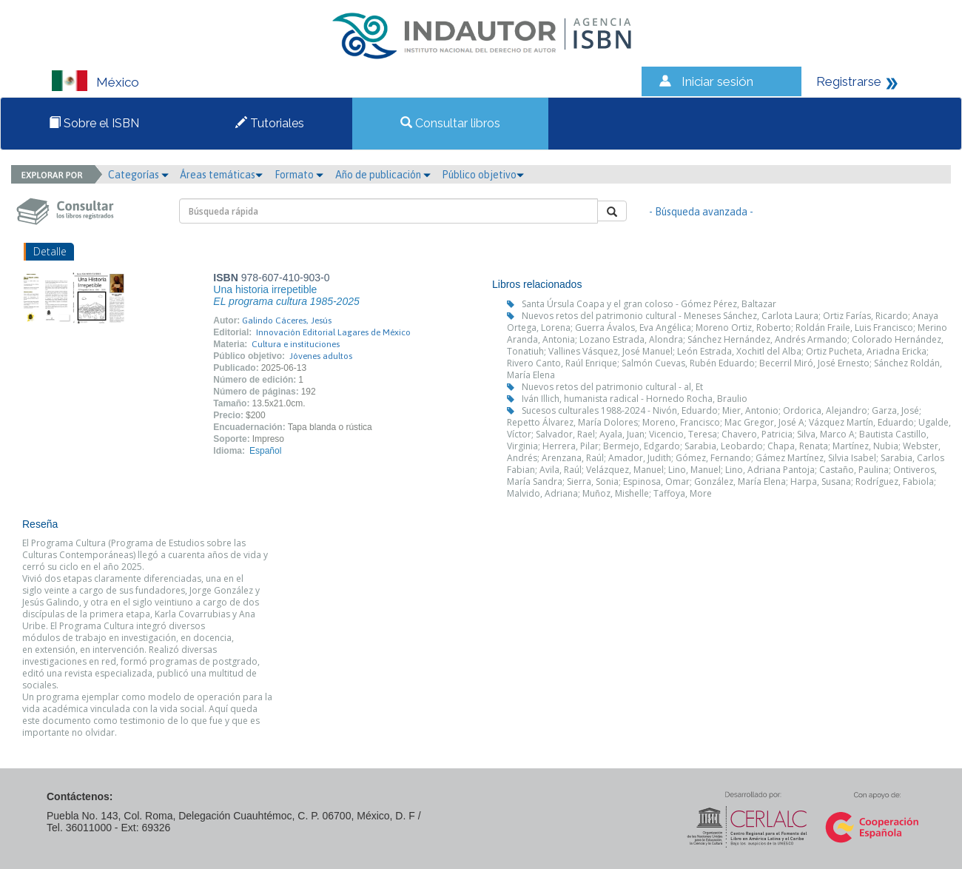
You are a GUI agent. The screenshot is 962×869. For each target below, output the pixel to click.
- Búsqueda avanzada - (701, 212)
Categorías (138, 175)
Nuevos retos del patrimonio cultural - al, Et (612, 386)
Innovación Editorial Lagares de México (333, 332)
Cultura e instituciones (296, 344)
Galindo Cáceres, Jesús (287, 320)
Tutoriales (269, 123)
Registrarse (848, 81)
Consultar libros (450, 123)
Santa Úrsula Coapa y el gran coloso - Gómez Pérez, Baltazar (649, 304)
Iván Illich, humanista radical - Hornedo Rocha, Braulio (634, 398)
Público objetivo (483, 175)
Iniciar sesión (717, 81)
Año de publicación (383, 175)
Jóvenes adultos (320, 356)
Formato (299, 175)
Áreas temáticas (221, 175)
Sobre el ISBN (94, 123)
